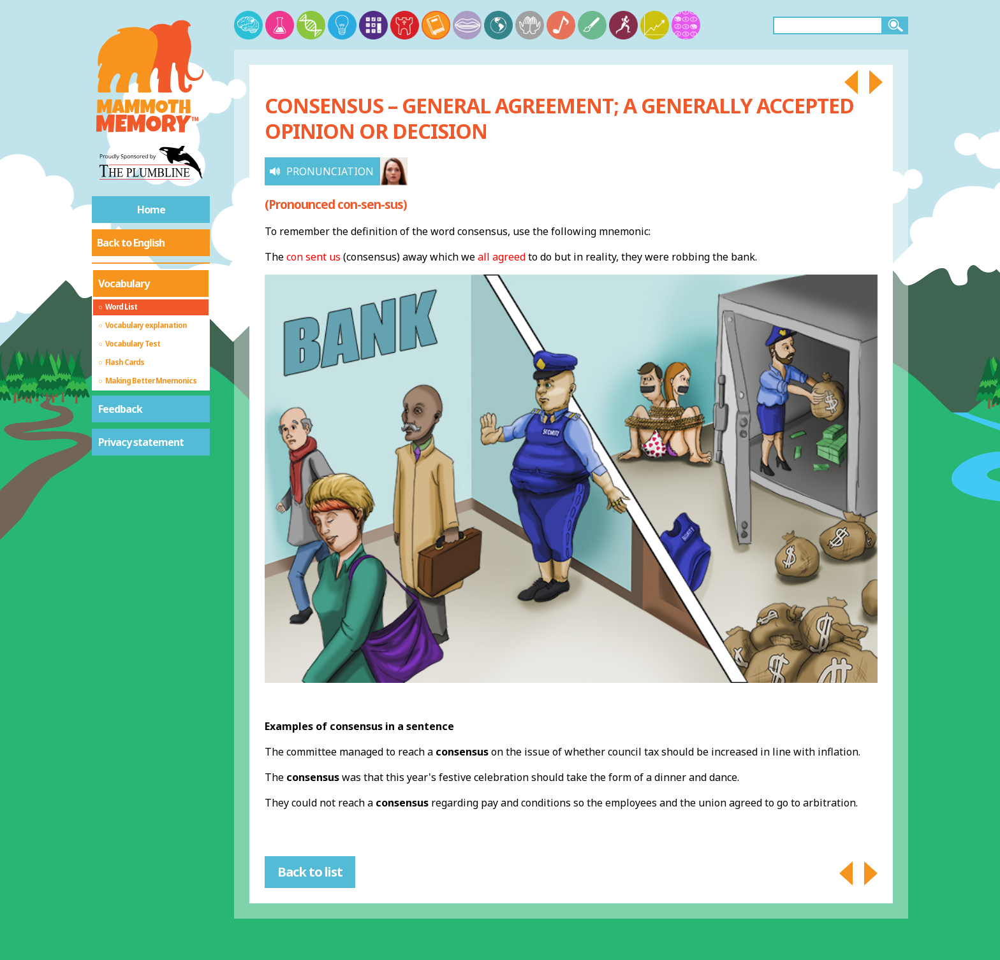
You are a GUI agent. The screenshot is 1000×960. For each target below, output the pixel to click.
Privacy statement (141, 442)
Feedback (120, 409)
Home (151, 210)
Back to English (131, 243)
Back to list (309, 871)
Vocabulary (123, 283)
